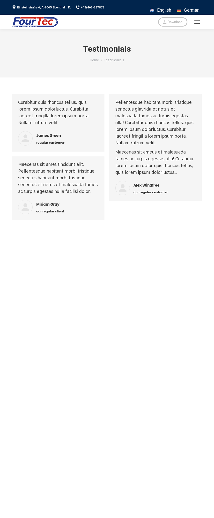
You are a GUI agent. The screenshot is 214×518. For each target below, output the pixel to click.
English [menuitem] (164, 10)
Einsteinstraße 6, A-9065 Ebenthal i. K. (41, 7)
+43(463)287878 (90, 7)
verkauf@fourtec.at (137, 22)
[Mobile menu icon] (197, 22)
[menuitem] (161, 7)
